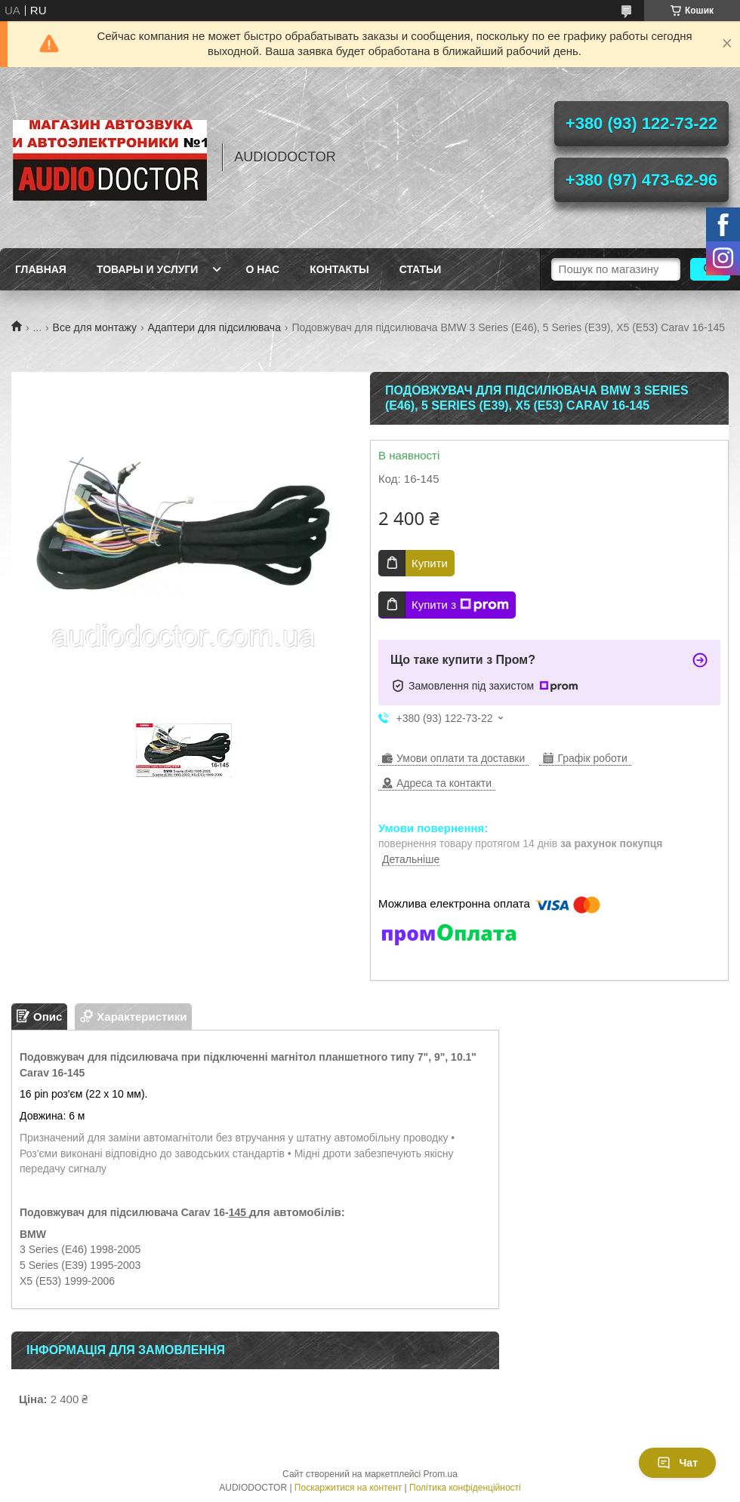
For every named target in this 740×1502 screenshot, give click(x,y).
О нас (262, 269)
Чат (677, 1463)
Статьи (420, 269)
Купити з (460, 605)
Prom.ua (441, 1474)
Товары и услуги (148, 269)
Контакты (339, 269)
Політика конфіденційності (465, 1487)
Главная (40, 269)
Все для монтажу (95, 327)
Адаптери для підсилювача (214, 327)
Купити (430, 563)
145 (239, 1212)
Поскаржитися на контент (348, 1487)
